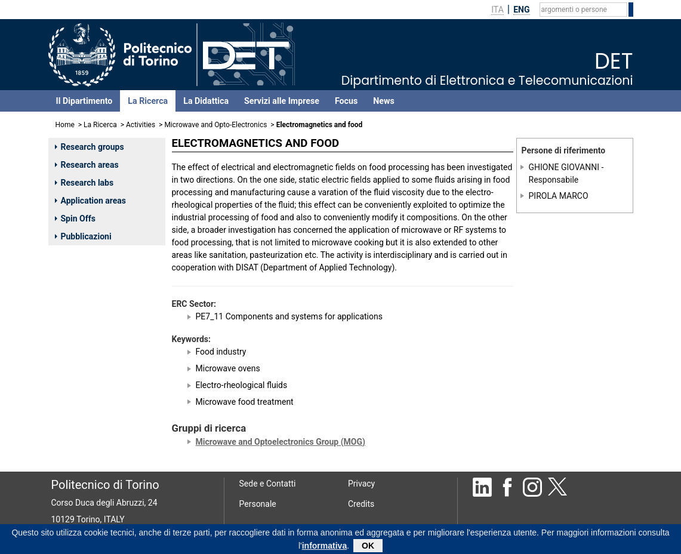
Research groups (89, 147)
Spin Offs (75, 218)
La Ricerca (148, 101)
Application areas (91, 200)
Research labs (84, 182)
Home (65, 125)
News (383, 101)
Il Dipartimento (84, 101)
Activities (140, 125)
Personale (257, 504)
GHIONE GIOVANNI (564, 167)
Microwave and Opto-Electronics (215, 125)
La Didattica (206, 101)
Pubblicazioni (83, 236)
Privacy (361, 483)
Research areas (87, 165)
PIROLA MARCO (558, 196)
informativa (324, 548)
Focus (346, 101)
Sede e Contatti (267, 483)
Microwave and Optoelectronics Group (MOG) (280, 442)
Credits (361, 504)
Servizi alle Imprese (281, 101)
